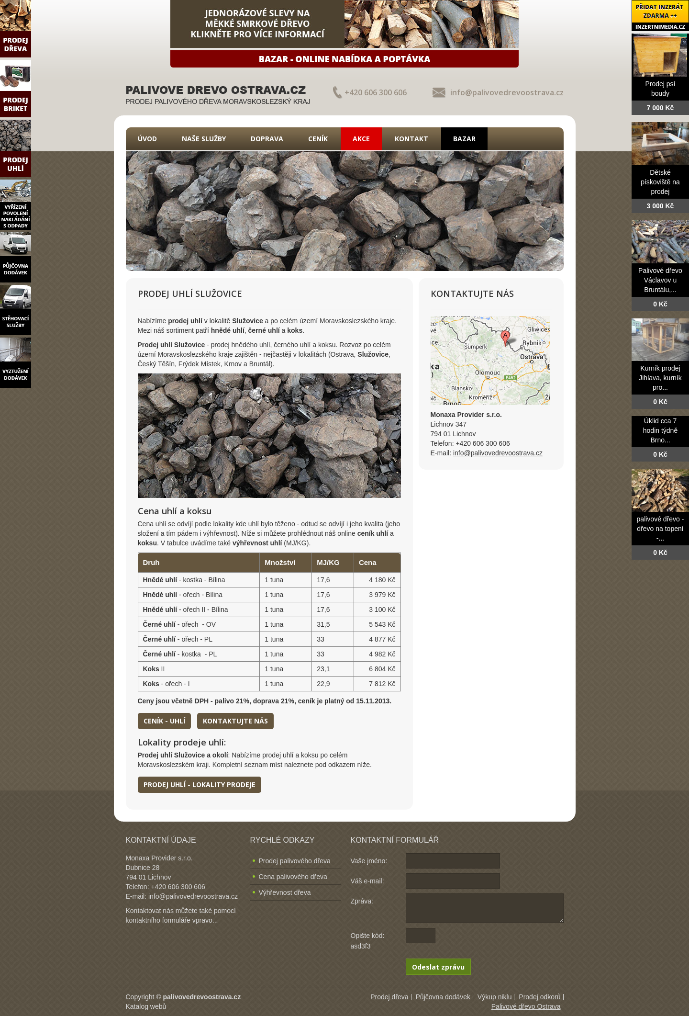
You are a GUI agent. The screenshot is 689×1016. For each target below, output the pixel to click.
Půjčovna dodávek (443, 997)
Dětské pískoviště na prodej (660, 182)
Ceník (318, 138)
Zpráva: (362, 901)
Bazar (464, 138)
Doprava (267, 138)
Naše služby (204, 138)
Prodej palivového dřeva (295, 861)
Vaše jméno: (369, 861)
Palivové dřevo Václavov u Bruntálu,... (660, 280)
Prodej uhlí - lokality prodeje (200, 784)
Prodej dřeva (389, 997)
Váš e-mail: (367, 881)
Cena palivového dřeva (293, 877)
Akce (361, 138)
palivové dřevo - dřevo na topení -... (660, 528)
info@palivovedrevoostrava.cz (507, 92)
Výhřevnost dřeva (285, 892)
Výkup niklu (495, 997)
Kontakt (411, 138)
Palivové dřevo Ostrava (526, 1006)
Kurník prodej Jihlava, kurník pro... (660, 377)
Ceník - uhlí (164, 720)
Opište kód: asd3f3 (368, 941)
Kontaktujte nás (235, 720)
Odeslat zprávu (438, 966)
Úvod (147, 138)
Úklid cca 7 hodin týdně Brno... (660, 430)
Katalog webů (146, 1006)
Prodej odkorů (539, 997)
